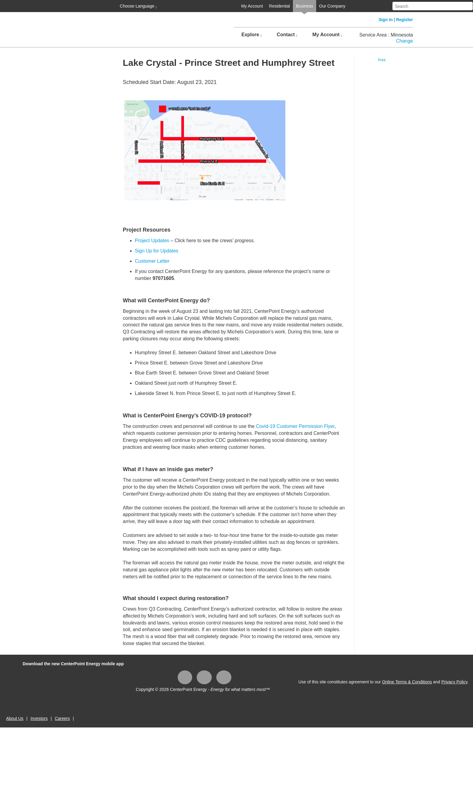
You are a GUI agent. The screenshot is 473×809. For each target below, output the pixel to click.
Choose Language (138, 6)
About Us (15, 718)
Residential (279, 6)
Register (404, 19)
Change (404, 40)
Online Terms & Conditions (407, 681)
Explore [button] (251, 34)
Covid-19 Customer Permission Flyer (295, 426)
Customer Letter (152, 261)
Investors (39, 718)
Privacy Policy (454, 681)
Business (304, 6)
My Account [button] (327, 34)
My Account (252, 6)
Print (382, 60)
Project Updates (152, 240)
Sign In (386, 19)
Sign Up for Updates (156, 250)
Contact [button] (287, 34)
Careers (62, 718)
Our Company (332, 6)
